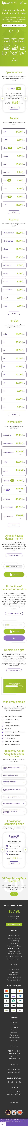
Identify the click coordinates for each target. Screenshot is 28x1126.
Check (14, 31)
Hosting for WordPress (14, 946)
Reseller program (14, 1072)
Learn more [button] (22, 1121)
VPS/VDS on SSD (14, 1053)
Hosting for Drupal (14, 951)
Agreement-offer (14, 1038)
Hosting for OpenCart (14, 954)
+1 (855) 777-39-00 (14, 1092)
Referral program (14, 1069)
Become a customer (14, 924)
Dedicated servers (14, 1059)
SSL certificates (14, 970)
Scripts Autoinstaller (14, 980)
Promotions (14, 1027)
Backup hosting (14, 941)
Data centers (14, 1032)
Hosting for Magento (14, 959)
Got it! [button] (2, 1124)
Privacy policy (14, 1040)
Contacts (14, 1030)
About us (14, 1022)
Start (14, 894)
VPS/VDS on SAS (14, 1051)
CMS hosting (14, 943)
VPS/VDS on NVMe (14, 1056)
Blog (14, 1025)
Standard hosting (14, 936)
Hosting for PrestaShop (14, 956)
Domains (14, 1103)
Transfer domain (13, 555)
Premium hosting (14, 938)
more (14, 212)
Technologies (14, 1035)
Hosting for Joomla (14, 948)
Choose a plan (13, 670)
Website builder (14, 972)
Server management (14, 977)
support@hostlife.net (14, 1094)
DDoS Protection (14, 975)
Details (13, 108)
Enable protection (13, 613)
